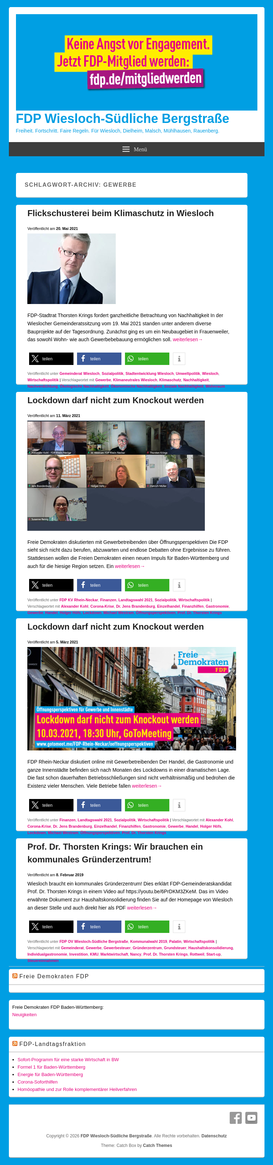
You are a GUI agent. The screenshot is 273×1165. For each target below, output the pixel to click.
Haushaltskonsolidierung (211, 948)
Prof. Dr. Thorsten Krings (200, 612)
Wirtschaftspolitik (43, 380)
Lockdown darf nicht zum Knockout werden (115, 400)
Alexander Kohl (74, 606)
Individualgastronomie (47, 954)
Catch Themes (157, 1145)
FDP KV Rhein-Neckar (78, 600)
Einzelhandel (168, 606)
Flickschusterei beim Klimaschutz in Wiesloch (120, 213)
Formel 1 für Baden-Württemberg (52, 1067)
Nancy (136, 954)
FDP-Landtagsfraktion (53, 1044)
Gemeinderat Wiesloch (79, 373)
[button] (51, 359)
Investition (78, 954)
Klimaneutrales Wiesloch (135, 380)
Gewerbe (103, 380)
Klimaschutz (170, 380)
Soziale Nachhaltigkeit (183, 386)
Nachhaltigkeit (196, 380)
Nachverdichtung (42, 386)
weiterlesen (188, 339)
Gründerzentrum (147, 948)
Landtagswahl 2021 (136, 600)
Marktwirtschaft (114, 954)
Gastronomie (217, 606)
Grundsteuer (175, 948)
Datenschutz (214, 1135)
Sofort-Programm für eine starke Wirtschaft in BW (68, 1059)
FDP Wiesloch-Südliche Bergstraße (122, 118)
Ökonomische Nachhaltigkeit (136, 386)
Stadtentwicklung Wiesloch (149, 373)
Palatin (175, 941)
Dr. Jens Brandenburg (135, 606)
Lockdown (92, 612)
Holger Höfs (70, 612)
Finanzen (108, 600)
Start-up (213, 954)
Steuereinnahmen (43, 960)
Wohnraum (215, 386)
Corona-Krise (102, 606)
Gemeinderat (72, 948)
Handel (51, 612)
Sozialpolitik (112, 373)
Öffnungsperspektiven (155, 612)
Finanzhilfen (192, 606)
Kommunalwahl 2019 (148, 941)
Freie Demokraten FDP (54, 976)
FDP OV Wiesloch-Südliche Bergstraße (93, 941)
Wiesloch (210, 373)
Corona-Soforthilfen (38, 1082)
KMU (94, 954)
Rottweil (197, 954)
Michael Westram (118, 612)
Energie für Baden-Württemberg (50, 1074)
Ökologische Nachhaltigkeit (84, 386)
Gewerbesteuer (117, 948)
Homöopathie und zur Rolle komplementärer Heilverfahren (77, 1089)
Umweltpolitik (188, 373)
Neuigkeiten (24, 1014)
